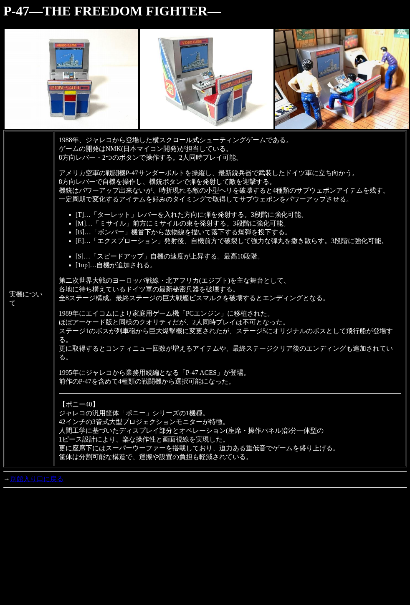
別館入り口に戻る (36, 478)
